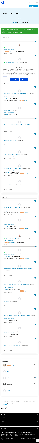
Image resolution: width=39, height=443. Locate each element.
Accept (23, 79)
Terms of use (21, 434)
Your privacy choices (13, 434)
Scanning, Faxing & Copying (9, 49)
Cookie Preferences (4, 434)
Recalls (2, 432)
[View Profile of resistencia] (11, 51)
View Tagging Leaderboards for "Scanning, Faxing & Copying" (19, 361)
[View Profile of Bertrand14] (7, 256)
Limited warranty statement (30, 434)
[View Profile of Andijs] (6, 130)
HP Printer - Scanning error (13, 184)
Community (17, 31)
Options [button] (38, 13)
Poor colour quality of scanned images (16, 168)
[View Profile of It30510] (6, 144)
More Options (14, 79)
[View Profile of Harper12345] (7, 172)
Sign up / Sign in (33, 6)
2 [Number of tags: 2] (35, 364)
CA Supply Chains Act (23, 432)
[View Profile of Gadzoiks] (7, 98)
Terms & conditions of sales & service (8, 435)
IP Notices (18, 435)
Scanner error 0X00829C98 (14, 140)
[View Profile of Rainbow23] (26, 173)
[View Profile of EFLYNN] (6, 114)
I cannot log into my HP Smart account (16, 154)
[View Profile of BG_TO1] (6, 226)
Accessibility (15, 432)
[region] (19, 73)
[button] (19, 414)
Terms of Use (23, 403)
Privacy (29, 432)
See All (19, 37)
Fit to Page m (10, 110)
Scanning (10, 223)
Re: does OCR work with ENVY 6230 (17, 48)
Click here (14, 22)
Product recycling (8, 432)
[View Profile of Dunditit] (6, 83)
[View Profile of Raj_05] (25, 100)
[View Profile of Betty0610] (26, 228)
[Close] (36, 65)
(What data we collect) (25, 72)
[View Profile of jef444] (6, 158)
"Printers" (12, 31)
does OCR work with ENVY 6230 (16, 62)
